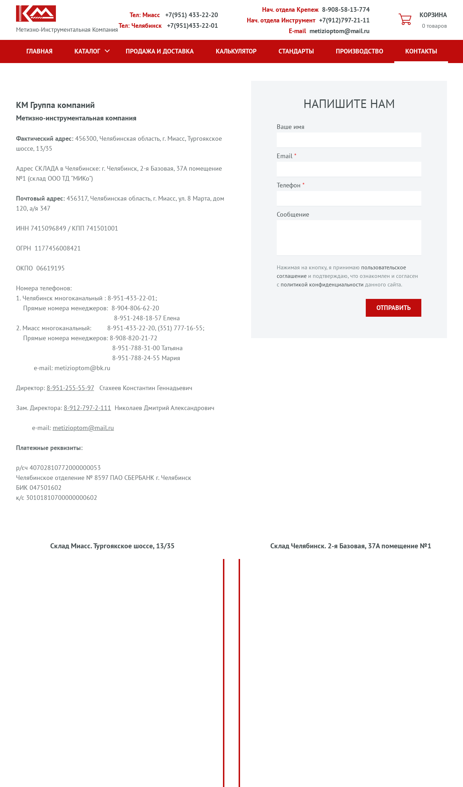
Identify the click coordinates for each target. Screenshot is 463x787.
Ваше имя (291, 127)
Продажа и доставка (160, 51)
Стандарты (296, 51)
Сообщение (293, 214)
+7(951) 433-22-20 (191, 15)
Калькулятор (236, 51)
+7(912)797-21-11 (344, 20)
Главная (39, 51)
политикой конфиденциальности (322, 284)
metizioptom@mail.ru (339, 31)
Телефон (291, 185)
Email (286, 156)
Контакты (421, 51)
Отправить (393, 308)
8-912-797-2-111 (87, 408)
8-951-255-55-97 (70, 388)
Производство (359, 51)
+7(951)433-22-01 (192, 25)
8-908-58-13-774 (346, 9)
